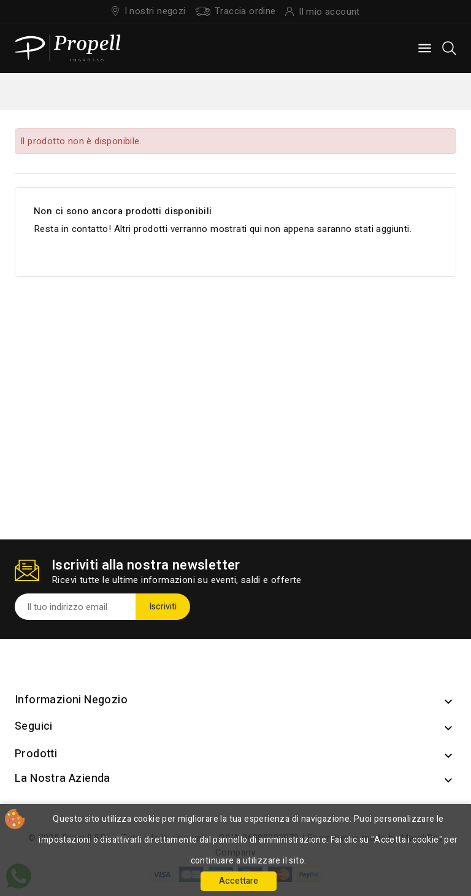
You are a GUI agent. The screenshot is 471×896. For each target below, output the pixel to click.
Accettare (238, 881)
